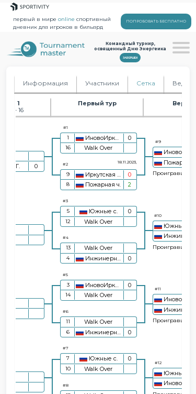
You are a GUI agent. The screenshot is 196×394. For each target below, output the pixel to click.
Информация (45, 83)
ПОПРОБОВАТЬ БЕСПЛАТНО (156, 21)
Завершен (130, 57)
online (66, 19)
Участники (102, 83)
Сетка (145, 83)
